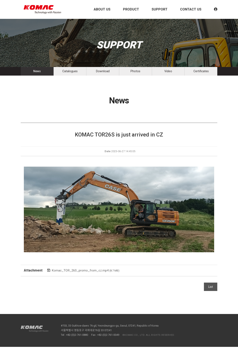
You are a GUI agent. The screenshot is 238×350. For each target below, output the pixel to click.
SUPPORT (160, 9)
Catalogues (70, 73)
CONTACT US (190, 9)
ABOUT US (102, 9)
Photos (136, 73)
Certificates (201, 73)
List (210, 290)
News (37, 73)
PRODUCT (131, 9)
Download (103, 73)
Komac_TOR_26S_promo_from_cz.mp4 (87, 273)
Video (168, 73)
